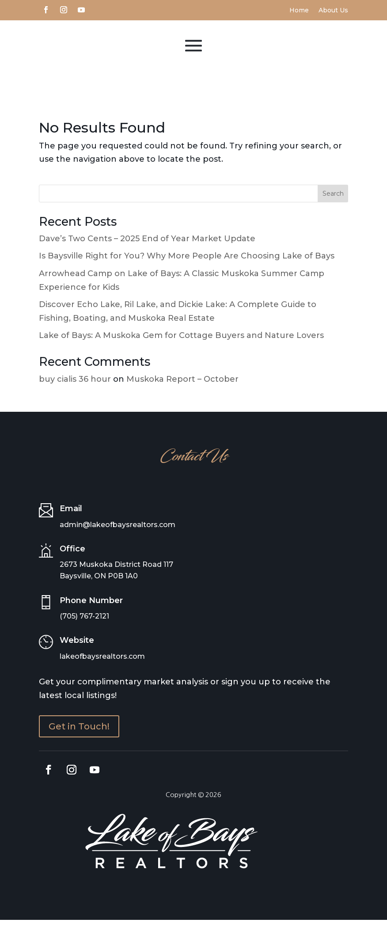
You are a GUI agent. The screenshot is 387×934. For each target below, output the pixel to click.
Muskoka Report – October (182, 393)
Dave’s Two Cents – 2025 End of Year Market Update (147, 252)
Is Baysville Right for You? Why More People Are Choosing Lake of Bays (186, 270)
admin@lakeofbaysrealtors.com (117, 538)
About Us (333, 10)
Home (299, 10)
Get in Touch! (79, 740)
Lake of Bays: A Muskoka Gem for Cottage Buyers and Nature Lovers (181, 349)
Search (333, 207)
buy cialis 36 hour (75, 393)
